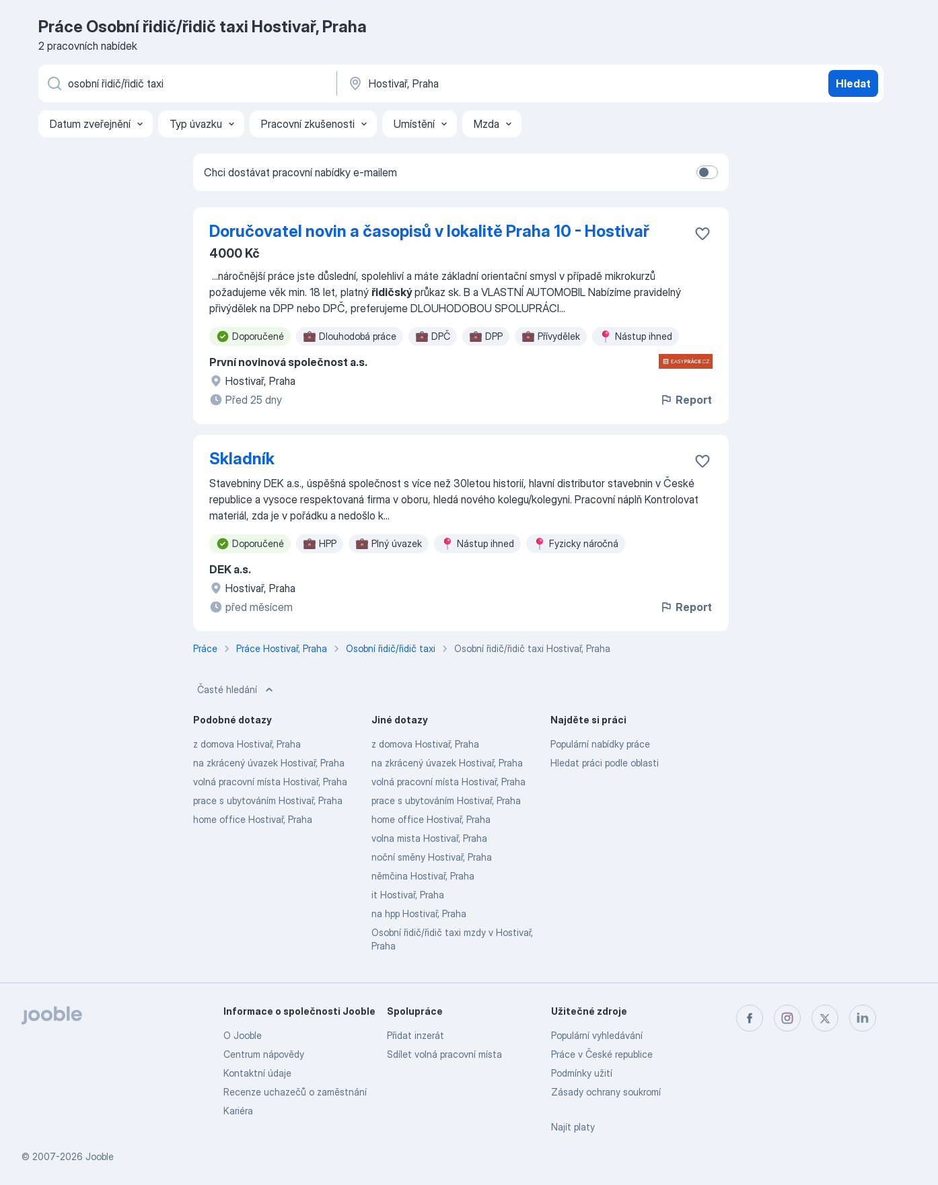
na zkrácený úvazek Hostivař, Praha (269, 762)
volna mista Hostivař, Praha (429, 838)
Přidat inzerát (415, 1035)
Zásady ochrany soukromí (606, 1092)
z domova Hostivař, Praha (247, 744)
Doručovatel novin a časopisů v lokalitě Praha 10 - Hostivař (429, 231)
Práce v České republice (602, 1054)
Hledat (853, 83)
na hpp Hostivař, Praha (418, 913)
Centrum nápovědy (263, 1054)
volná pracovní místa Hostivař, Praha (270, 781)
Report (685, 399)
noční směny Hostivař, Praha (431, 857)
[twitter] (824, 1018)
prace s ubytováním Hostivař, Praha (267, 800)
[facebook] (749, 1018)
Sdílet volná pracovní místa (444, 1054)
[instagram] (787, 1018)
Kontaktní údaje (257, 1073)
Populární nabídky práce (600, 744)
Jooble (99, 1156)
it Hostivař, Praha (407, 894)
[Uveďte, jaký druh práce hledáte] (186, 83)
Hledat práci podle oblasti (604, 762)
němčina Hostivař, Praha (422, 876)
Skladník (242, 458)
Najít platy (573, 1127)
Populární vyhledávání (597, 1035)
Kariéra (238, 1110)
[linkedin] (862, 1018)
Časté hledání (236, 689)
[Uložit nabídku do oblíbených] (702, 233)
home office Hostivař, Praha (252, 819)
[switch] (707, 172)
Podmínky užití (581, 1073)
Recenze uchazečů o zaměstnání (295, 1092)
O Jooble (242, 1035)
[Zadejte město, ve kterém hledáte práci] (487, 83)
